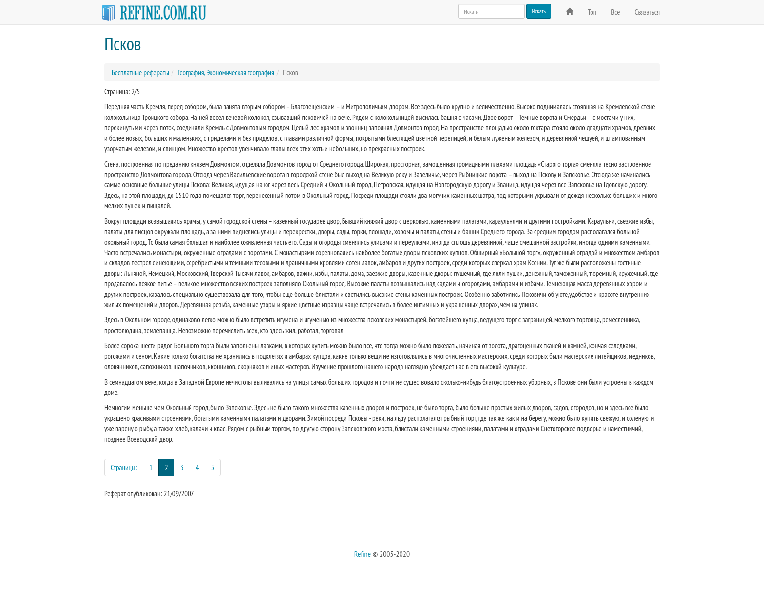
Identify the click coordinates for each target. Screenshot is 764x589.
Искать (539, 11)
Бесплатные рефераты (140, 72)
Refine (362, 554)
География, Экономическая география (225, 72)
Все (615, 12)
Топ (592, 12)
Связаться (647, 12)
